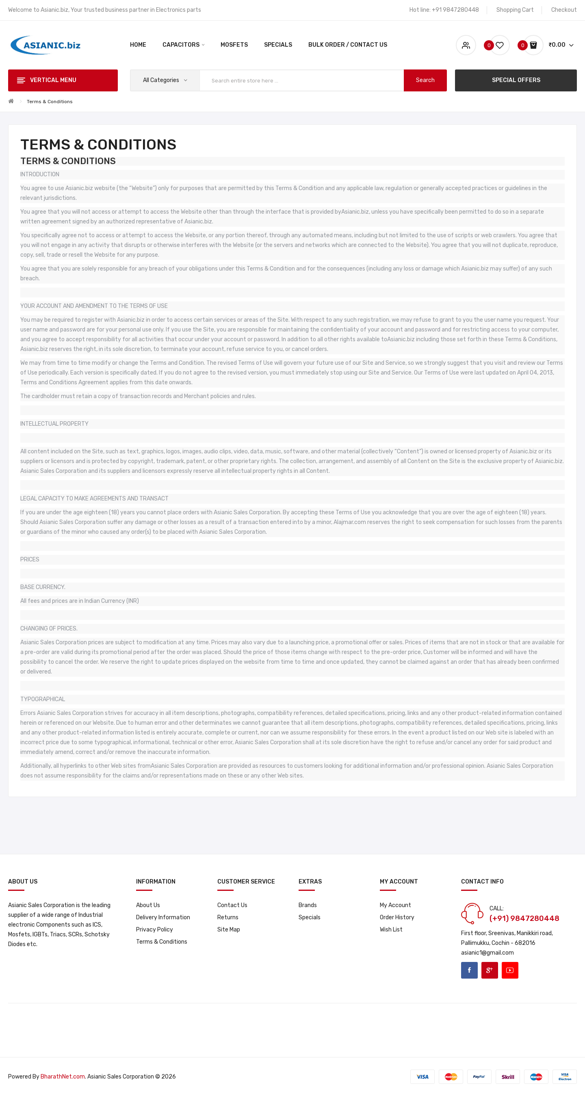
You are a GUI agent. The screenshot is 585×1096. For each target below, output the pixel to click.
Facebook (469, 970)
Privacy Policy (154, 929)
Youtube (510, 970)
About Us (148, 905)
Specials (310, 917)
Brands (308, 905)
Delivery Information (163, 917)
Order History (397, 917)
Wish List (391, 929)
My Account (395, 905)
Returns (227, 917)
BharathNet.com (63, 1076)
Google (489, 970)
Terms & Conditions (50, 101)
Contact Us (232, 905)
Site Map (228, 929)
